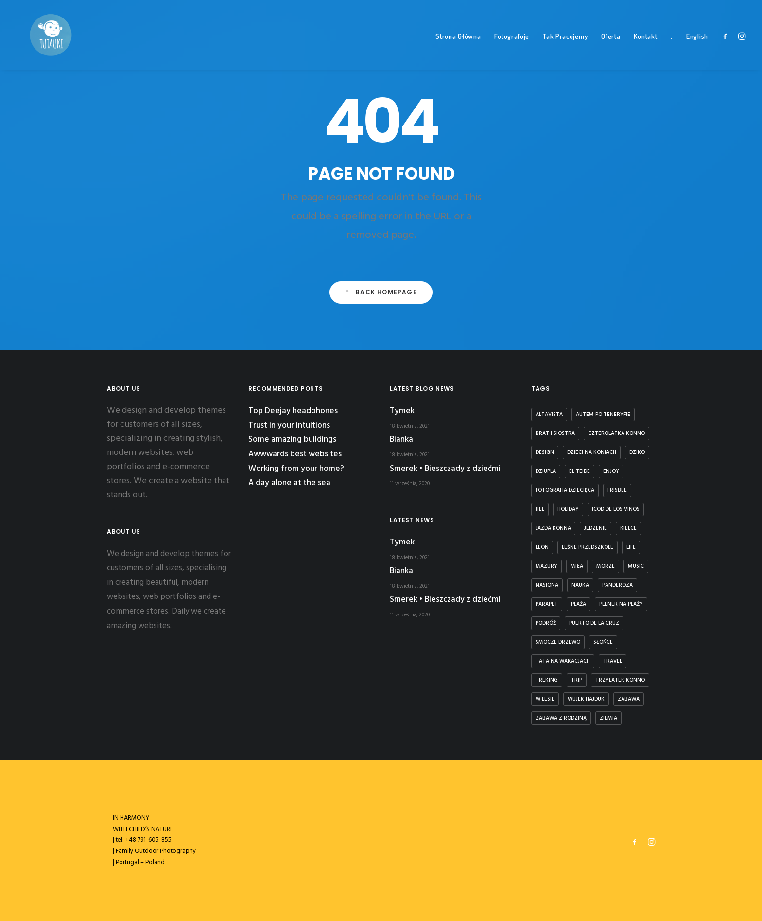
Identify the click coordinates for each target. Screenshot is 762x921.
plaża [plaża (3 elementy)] (578, 604)
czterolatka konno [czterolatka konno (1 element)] (616, 433)
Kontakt (645, 49)
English (697, 49)
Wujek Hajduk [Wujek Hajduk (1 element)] (586, 699)
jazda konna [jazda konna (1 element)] (553, 528)
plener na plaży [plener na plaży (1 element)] (621, 604)
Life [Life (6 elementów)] (631, 547)
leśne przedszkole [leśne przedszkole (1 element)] (587, 547)
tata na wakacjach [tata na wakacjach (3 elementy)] (563, 661)
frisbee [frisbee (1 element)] (617, 490)
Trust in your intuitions (289, 425)
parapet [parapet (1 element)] (547, 604)
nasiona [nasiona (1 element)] (547, 585)
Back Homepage (381, 309)
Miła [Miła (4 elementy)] (577, 566)
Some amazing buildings (292, 439)
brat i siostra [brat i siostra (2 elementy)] (555, 433)
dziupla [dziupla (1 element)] (546, 471)
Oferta (610, 49)
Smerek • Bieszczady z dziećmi (445, 468)
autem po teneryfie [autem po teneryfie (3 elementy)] (603, 414)
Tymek (402, 410)
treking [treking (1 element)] (547, 680)
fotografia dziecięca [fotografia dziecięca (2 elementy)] (565, 490)
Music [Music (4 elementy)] (636, 566)
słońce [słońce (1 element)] (603, 642)
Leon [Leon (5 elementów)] (542, 547)
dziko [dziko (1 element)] (637, 452)
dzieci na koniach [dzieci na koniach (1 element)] (591, 452)
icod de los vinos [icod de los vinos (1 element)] (616, 509)
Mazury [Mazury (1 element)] (546, 566)
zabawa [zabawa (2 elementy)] (629, 699)
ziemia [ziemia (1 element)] (608, 718)
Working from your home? (296, 468)
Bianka (401, 439)
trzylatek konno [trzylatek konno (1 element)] (620, 680)
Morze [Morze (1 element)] (605, 566)
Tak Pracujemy (565, 49)
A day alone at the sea (289, 482)
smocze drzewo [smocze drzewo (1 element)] (558, 642)
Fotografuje (511, 49)
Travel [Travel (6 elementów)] (612, 661)
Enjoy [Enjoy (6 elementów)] (611, 471)
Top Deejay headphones (293, 410)
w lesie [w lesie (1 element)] (545, 699)
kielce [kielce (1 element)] (628, 528)
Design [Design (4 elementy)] (545, 452)
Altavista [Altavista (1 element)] (549, 414)
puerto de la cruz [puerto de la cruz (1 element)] (594, 623)
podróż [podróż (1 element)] (546, 623)
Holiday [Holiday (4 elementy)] (568, 509)
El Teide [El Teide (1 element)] (579, 471)
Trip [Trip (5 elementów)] (576, 680)
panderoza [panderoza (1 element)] (617, 585)
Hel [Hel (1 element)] (540, 509)
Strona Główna (458, 49)
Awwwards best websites (295, 454)
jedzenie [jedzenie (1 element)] (595, 528)
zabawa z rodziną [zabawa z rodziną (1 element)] (561, 718)
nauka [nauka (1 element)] (580, 585)
